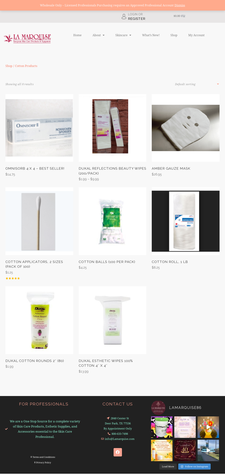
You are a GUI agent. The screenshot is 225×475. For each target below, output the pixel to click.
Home (77, 35)
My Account (196, 35)
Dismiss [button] (179, 5)
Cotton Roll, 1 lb (170, 262)
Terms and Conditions (44, 458)
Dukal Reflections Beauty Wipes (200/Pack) (112, 171)
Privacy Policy (43, 463)
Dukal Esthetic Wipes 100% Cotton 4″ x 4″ (106, 364)
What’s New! (151, 35)
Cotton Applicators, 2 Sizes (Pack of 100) (34, 264)
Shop (173, 35)
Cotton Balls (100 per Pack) (107, 262)
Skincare (123, 35)
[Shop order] (197, 84)
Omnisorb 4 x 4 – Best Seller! (35, 169)
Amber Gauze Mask (171, 169)
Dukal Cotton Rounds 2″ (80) (34, 362)
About (99, 35)
